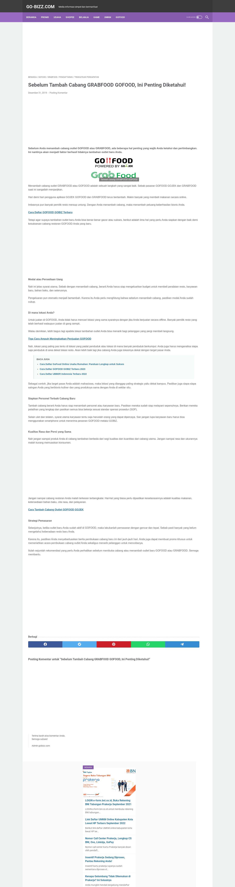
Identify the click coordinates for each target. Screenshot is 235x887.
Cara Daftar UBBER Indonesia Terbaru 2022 (63, 398)
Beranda (33, 12)
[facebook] (40, 683)
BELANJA (86, 12)
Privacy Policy (123, 811)
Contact (137, 811)
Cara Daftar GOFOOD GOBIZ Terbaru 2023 (62, 393)
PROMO (47, 12)
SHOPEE (72, 12)
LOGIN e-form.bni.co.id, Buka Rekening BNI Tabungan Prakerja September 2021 (181, 59)
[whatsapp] (112, 683)
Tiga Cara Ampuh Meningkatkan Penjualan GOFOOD (59, 359)
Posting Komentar (58, 97)
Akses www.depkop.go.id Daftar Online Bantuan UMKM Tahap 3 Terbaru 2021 (180, 161)
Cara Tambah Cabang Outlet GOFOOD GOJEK (56, 545)
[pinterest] (88, 683)
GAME (98, 12)
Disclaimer (108, 811)
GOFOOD (122, 12)
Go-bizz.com (42, 3)
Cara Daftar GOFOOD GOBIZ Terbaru (50, 228)
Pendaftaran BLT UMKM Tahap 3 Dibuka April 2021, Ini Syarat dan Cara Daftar (180, 241)
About (97, 811)
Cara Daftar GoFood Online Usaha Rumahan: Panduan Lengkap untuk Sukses (82, 388)
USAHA (59, 12)
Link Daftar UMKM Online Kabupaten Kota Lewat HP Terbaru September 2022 (183, 81)
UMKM (109, 12)
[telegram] (136, 683)
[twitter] (64, 683)
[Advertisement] (88, 45)
